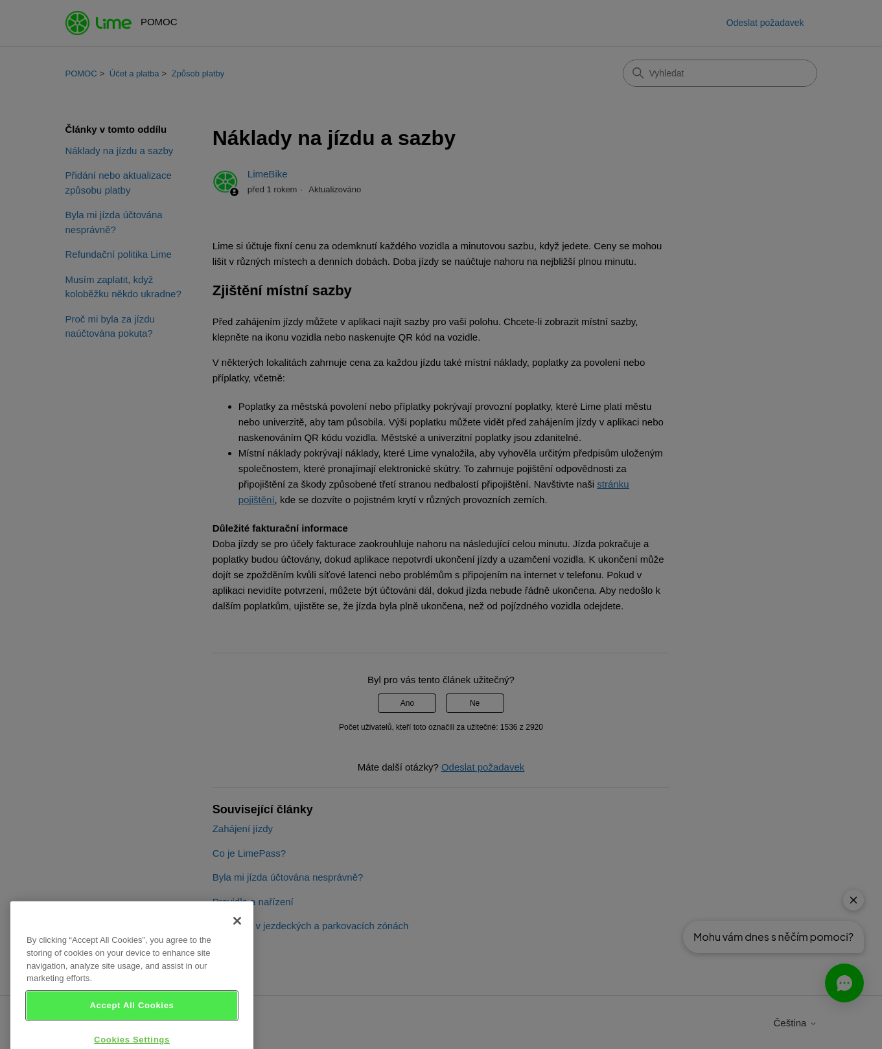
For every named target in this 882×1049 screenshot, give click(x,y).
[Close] (237, 934)
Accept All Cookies (131, 1018)
